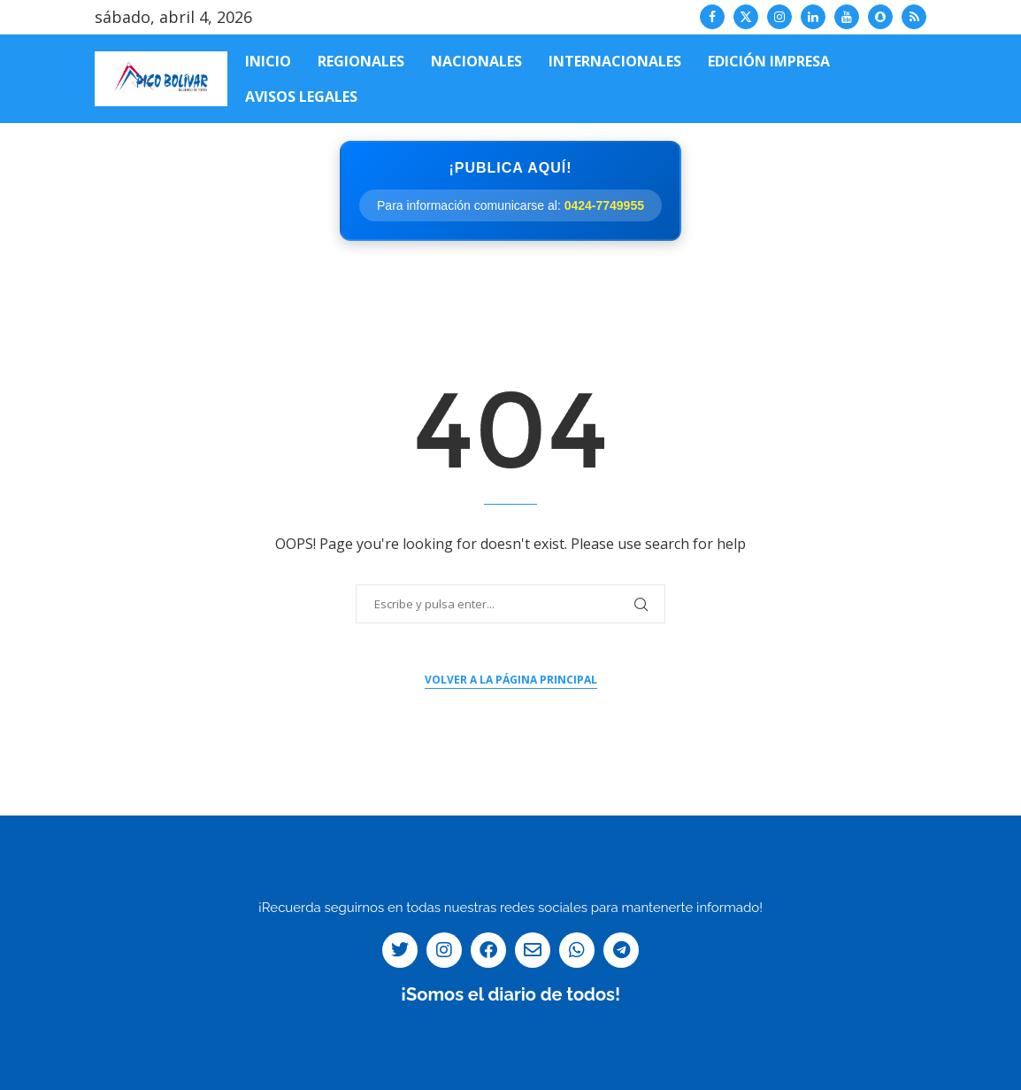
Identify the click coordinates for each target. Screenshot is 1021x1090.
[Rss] (914, 16)
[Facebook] (712, 16)
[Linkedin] (813, 16)
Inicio (268, 61)
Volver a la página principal (511, 679)
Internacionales (615, 61)
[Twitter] (745, 16)
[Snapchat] (880, 16)
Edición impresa (769, 61)
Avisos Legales (301, 96)
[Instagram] (779, 16)
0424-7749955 (604, 205)
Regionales (361, 61)
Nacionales (476, 61)
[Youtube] (846, 16)
